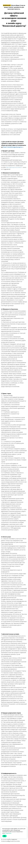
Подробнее (8, 833)
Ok (4, 836)
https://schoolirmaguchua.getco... (13, 147)
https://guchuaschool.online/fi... (14, 167)
